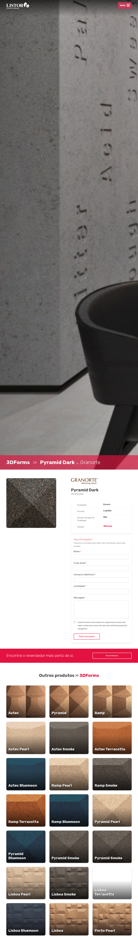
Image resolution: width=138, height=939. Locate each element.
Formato (80, 511)
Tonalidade (81, 505)
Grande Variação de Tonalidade (85, 519)
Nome (77, 551)
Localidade (80, 586)
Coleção (80, 527)
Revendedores (112, 656)
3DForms (18, 462)
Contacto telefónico (85, 574)
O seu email (80, 563)
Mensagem (79, 597)
